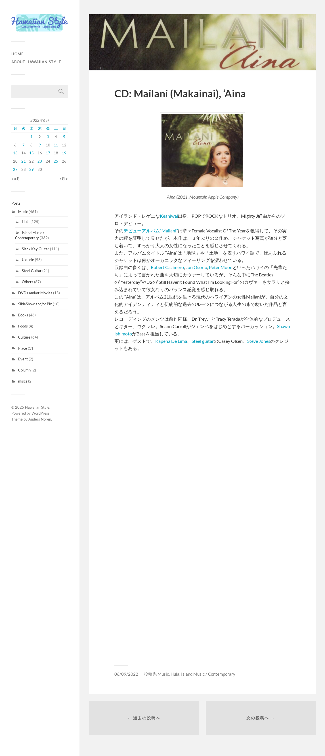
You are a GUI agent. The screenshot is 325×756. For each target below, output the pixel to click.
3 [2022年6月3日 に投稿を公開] (48, 137)
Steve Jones (258, 341)
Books (23, 315)
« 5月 (15, 178)
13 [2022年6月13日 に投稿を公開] (15, 153)
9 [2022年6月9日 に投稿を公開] (40, 145)
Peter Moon (220, 267)
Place (22, 348)
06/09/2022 (126, 674)
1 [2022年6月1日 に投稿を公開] (31, 137)
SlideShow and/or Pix (35, 304)
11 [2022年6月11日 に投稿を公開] (56, 145)
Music (23, 211)
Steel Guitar (31, 270)
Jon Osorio (196, 267)
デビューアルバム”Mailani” (150, 230)
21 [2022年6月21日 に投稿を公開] (23, 161)
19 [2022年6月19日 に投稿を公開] (64, 153)
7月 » (63, 178)
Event (23, 359)
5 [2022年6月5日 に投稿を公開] (64, 137)
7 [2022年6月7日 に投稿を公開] (23, 145)
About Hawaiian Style (36, 62)
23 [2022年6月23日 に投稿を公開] (39, 161)
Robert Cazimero (167, 267)
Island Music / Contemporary (29, 235)
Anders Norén (39, 419)
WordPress (41, 413)
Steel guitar (203, 341)
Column (24, 370)
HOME (17, 54)
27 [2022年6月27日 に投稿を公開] (15, 169)
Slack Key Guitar (35, 249)
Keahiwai (169, 216)
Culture (24, 337)
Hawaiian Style (37, 407)
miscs (22, 381)
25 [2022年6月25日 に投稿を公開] (56, 161)
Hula (26, 221)
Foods (23, 326)
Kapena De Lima (171, 341)
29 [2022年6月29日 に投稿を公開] (31, 169)
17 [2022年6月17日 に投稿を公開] (48, 153)
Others (27, 282)
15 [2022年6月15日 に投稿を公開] (31, 153)
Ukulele (28, 259)
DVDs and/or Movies (35, 293)
